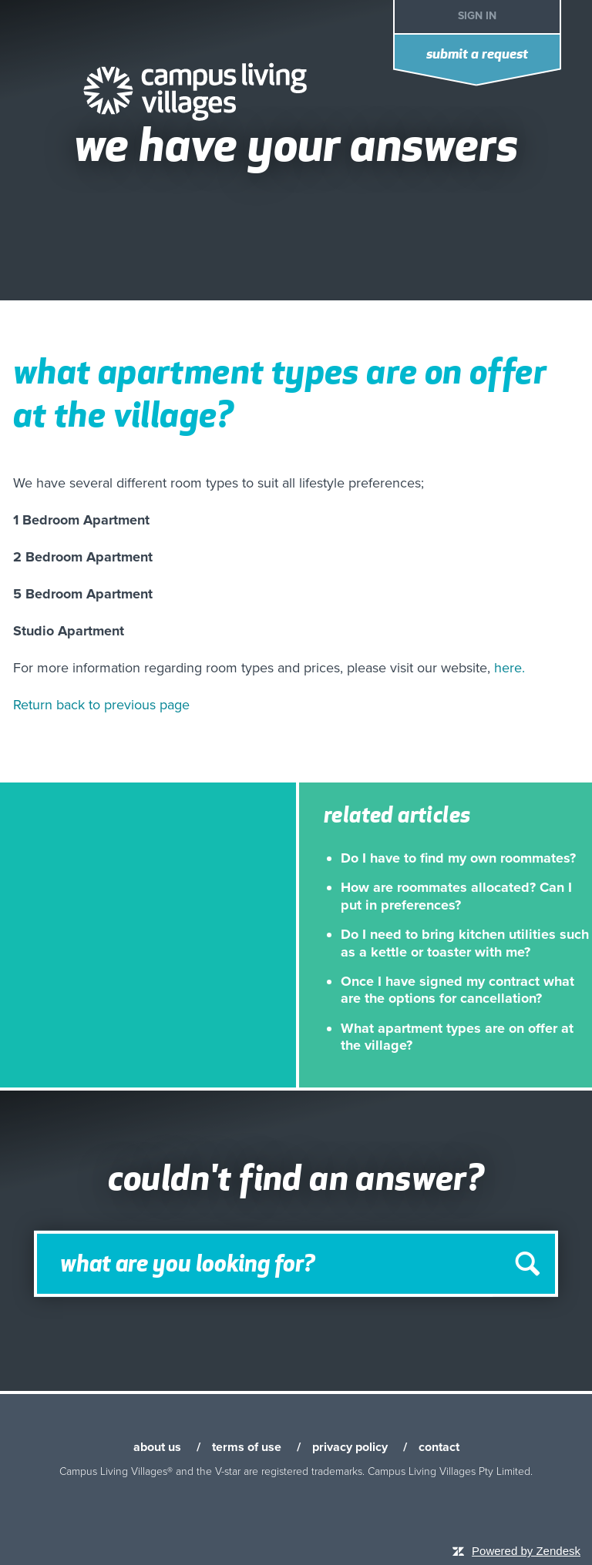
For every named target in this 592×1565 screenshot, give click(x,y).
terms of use (246, 1447)
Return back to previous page (101, 704)
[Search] (296, 1264)
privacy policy (350, 1447)
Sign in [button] (477, 15)
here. (509, 667)
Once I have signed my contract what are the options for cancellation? (457, 990)
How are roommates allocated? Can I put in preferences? (456, 896)
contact (439, 1447)
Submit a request (477, 55)
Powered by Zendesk (526, 1550)
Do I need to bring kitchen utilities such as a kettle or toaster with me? (465, 943)
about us (157, 1447)
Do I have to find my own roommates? (458, 858)
